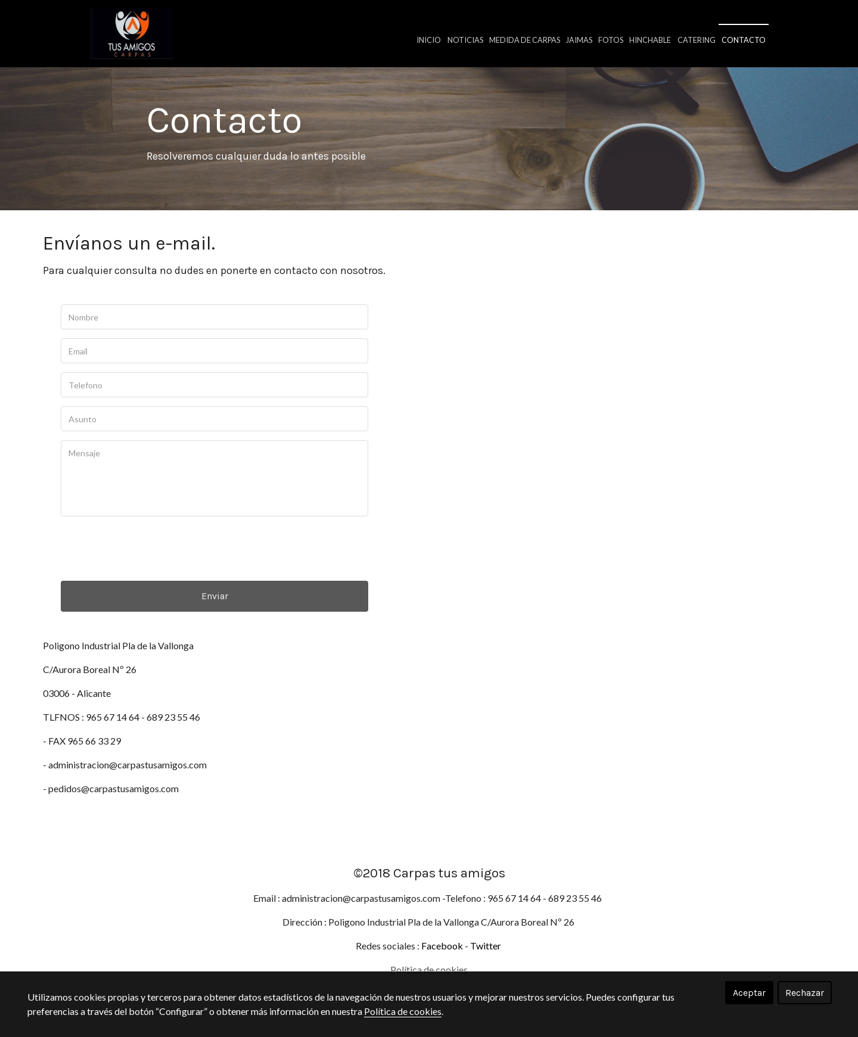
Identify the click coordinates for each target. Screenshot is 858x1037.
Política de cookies (403, 1011)
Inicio (428, 40)
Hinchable (650, 40)
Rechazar (804, 992)
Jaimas (579, 40)
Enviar (214, 610)
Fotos (610, 40)
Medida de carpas (524, 40)
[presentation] (151, 563)
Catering (696, 40)
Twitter (486, 958)
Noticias (465, 40)
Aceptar (749, 992)
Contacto (744, 40)
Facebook (442, 958)
